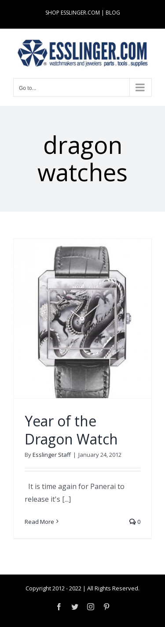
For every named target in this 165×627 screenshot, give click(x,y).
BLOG (113, 12)
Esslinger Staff (52, 455)
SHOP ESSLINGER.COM (72, 12)
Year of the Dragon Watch (71, 430)
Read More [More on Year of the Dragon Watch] (39, 522)
